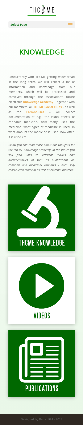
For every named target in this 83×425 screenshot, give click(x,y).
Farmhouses (35, 112)
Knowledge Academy (38, 102)
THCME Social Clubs (47, 107)
